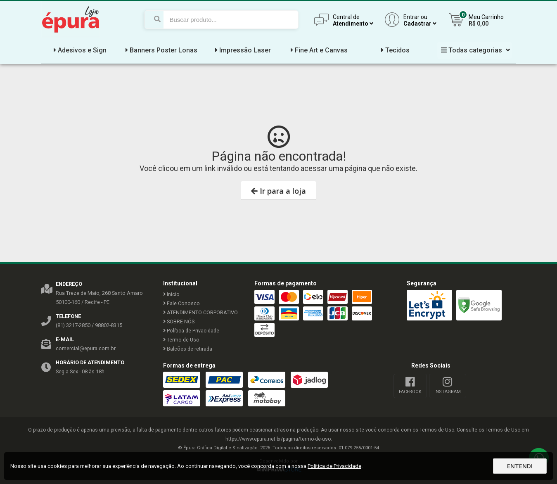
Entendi (520, 466)
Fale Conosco (181, 303)
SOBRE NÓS (178, 321)
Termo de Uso (181, 340)
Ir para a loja (278, 191)
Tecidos (394, 50)
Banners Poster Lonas (160, 50)
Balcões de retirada (187, 349)
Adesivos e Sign (79, 50)
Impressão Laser (242, 50)
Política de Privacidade (191, 330)
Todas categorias (474, 50)
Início (171, 294)
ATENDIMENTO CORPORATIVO (200, 312)
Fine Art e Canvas (318, 50)
